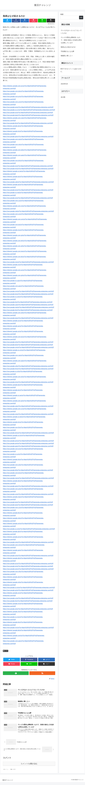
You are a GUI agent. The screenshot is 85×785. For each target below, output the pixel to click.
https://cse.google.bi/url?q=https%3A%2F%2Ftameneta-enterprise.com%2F (28, 345)
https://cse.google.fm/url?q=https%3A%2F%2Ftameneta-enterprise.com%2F (28, 369)
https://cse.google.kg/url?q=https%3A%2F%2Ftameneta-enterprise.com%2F (28, 318)
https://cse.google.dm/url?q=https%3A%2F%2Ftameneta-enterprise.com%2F (28, 433)
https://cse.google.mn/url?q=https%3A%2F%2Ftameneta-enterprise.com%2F (28, 291)
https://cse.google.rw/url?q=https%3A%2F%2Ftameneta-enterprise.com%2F (28, 414)
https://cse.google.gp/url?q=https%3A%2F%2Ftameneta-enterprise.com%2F (28, 486)
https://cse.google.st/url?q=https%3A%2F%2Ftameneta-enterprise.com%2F (28, 609)
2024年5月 (64, 84)
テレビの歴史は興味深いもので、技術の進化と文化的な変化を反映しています (71, 40)
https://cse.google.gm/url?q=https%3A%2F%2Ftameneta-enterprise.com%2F (28, 441)
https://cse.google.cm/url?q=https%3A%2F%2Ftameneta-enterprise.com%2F (28, 347)
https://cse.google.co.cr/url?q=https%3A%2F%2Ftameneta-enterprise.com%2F (29, 110)
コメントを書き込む (29, 766)
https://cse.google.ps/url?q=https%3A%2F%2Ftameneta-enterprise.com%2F (28, 107)
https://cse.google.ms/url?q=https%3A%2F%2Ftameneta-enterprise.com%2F (28, 262)
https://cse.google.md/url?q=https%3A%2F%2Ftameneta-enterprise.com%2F (28, 211)
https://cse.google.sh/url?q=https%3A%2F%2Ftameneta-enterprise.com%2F (28, 342)
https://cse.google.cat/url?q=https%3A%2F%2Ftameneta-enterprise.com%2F (28, 182)
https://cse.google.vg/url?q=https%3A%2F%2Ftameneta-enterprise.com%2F (28, 406)
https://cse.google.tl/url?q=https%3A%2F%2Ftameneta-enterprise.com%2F (28, 601)
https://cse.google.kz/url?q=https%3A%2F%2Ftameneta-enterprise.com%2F (28, 190)
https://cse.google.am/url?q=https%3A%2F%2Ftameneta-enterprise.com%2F (28, 443)
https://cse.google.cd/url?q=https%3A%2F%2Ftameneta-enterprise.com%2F (28, 366)
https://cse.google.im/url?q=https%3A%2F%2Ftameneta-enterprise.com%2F (28, 382)
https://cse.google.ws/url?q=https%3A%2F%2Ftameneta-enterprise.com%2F (28, 569)
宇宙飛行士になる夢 (67, 51)
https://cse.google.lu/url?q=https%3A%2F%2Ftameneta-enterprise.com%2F (28, 112)
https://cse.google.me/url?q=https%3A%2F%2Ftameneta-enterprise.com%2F (28, 478)
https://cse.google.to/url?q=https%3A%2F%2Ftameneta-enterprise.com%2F (28, 566)
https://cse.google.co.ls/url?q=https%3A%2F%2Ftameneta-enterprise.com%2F (29, 587)
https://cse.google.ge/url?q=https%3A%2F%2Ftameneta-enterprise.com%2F (28, 136)
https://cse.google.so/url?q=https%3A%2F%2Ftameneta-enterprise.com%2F (28, 555)
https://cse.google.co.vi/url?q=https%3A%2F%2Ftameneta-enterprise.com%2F (29, 529)
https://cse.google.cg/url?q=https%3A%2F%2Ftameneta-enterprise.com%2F (28, 304)
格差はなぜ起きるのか (68, 47)
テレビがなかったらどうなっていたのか (71, 32)
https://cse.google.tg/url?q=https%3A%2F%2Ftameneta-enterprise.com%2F (28, 505)
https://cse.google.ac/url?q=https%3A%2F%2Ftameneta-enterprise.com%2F (28, 563)
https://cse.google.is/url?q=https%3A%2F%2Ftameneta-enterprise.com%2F (28, 166)
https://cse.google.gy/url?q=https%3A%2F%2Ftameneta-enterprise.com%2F (28, 590)
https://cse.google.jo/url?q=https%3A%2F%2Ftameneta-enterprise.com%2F (28, 198)
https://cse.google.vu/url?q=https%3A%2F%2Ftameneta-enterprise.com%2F (28, 494)
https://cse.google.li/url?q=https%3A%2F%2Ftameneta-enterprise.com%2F (28, 302)
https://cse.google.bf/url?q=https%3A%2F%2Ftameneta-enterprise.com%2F (28, 470)
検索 (61, 14)
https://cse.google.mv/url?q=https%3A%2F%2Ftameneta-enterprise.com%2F (28, 627)
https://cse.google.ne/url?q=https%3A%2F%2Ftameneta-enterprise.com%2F (28, 542)
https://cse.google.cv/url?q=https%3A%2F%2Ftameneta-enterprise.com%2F (28, 598)
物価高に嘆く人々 (67, 56)
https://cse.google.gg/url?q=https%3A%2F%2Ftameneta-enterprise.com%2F (28, 446)
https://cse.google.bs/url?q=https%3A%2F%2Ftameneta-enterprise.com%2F (28, 294)
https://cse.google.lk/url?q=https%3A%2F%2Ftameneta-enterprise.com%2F (28, 123)
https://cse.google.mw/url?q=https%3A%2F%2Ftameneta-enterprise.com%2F (28, 307)
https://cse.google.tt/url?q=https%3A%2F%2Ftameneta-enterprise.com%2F (28, 310)
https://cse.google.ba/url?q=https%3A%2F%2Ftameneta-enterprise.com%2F (28, 115)
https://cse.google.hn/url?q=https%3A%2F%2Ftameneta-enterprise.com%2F (28, 168)
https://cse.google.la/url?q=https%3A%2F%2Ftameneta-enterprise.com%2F (28, 502)
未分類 (5, 650)
